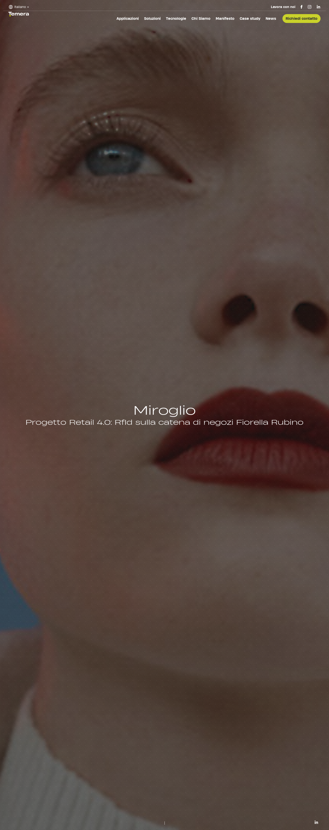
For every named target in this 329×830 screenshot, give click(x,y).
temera (18, 14)
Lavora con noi (283, 7)
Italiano (20, 7)
